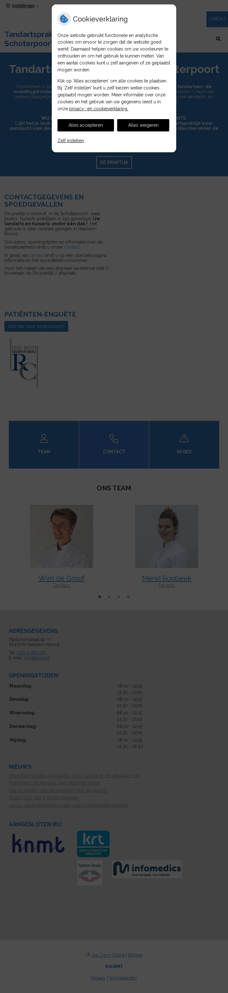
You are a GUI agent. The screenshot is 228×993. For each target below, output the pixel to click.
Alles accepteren (86, 125)
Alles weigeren (143, 125)
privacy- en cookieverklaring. (98, 108)
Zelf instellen (70, 140)
